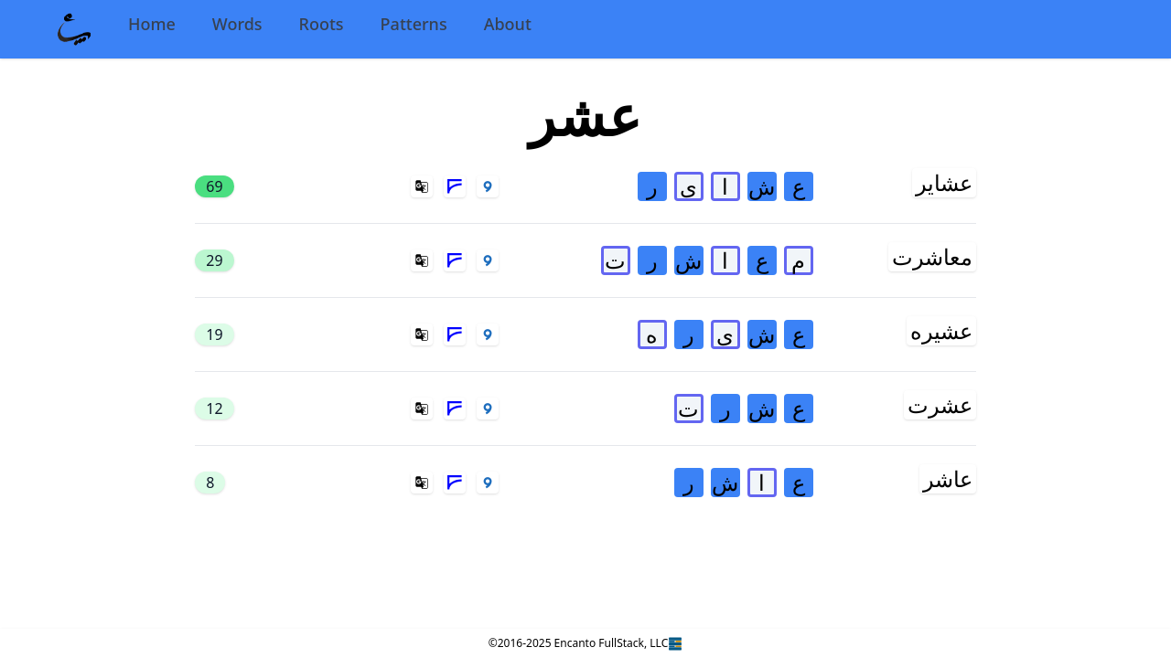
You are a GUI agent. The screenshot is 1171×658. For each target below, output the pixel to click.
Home (152, 24)
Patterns (414, 24)
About (508, 24)
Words (237, 24)
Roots (321, 24)
